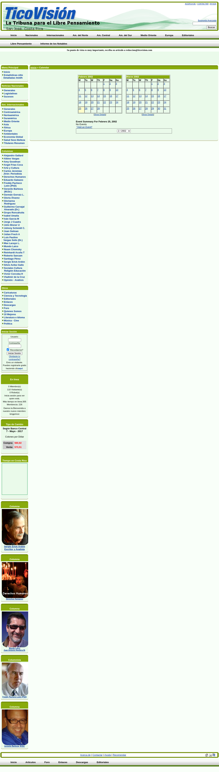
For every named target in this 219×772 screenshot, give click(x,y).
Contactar (202, 4)
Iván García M (11, 218)
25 (80, 108)
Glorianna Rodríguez (8, 202)
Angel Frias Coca (13, 164)
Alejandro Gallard (13, 155)
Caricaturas (10, 292)
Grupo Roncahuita (14, 212)
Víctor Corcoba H (13, 273)
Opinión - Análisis (14, 280)
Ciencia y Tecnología (15, 295)
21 (98, 102)
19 (86, 102)
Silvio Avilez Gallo (14, 265)
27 (92, 108)
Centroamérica (12, 112)
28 (98, 108)
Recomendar (119, 755)
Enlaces (8, 302)
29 (152, 108)
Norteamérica (11, 115)
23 (111, 102)
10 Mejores (10, 314)
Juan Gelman (11, 231)
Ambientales (11, 133)
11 (80, 96)
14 (98, 96)
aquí (20, 368)
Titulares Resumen (14, 143)
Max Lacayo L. (12, 243)
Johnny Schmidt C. (14, 228)
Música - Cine (11, 320)
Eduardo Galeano (13, 180)
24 (117, 102)
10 (117, 89)
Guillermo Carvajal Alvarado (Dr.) (13, 208)
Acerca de (190, 4)
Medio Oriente (11, 121)
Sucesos (9, 96)
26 (86, 108)
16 (111, 96)
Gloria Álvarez (12, 197)
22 (104, 102)
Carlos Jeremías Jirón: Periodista (12, 172)
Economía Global (13, 137)
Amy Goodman (12, 161)
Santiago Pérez (12, 258)
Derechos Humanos (15, 176)
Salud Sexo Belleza (14, 140)
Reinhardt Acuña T (14, 252)
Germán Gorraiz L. (14, 194)
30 (159, 108)
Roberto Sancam (13, 255)
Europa (8, 130)
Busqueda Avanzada (207, 20)
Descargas (10, 305)
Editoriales (10, 298)
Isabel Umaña (11, 215)
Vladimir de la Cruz (14, 277)
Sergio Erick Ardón (14, 261)
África (7, 127)
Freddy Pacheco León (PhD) (12, 184)
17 (117, 96)
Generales (9, 90)
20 (92, 102)
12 (86, 96)
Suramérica (10, 118)
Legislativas (10, 93)
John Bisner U (12, 225)
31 (165, 108)
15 (104, 96)
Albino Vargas (11, 158)
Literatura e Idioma (14, 317)
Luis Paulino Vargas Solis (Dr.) (12, 238)
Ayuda (213, 4)
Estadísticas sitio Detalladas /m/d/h (12, 76)
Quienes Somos (13, 311)
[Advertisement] (52, 58)
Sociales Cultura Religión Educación (14, 269)
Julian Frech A (12, 234)
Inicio (7, 72)
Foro (6, 308)
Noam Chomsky (13, 249)
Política (8, 323)
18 (80, 102)
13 (92, 96)
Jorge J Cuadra (12, 221)
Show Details (99, 114)
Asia (6, 124)
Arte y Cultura (11, 168)
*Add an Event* (84, 127)
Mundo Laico (11, 246)
